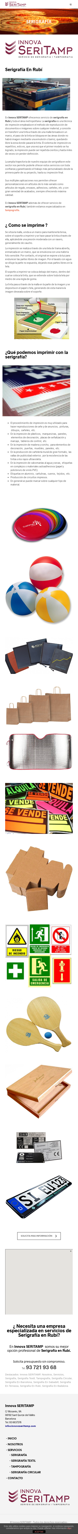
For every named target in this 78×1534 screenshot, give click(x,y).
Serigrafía (10, 1378)
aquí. (69, 1528)
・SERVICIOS (13, 1450)
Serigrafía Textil (26, 1378)
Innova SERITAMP (30, 1374)
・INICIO (11, 1438)
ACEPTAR (39, 1532)
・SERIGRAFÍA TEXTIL (22, 1461)
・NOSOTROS (14, 1444)
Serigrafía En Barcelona (18, 1382)
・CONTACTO (14, 1478)
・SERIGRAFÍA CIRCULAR (25, 1472)
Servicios (58, 1374)
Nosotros (47, 1374)
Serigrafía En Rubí (30, 1386)
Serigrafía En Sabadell (46, 1382)
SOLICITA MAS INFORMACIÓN (39, 1241)
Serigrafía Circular (62, 1378)
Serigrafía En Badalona (55, 1386)
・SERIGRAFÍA (18, 1455)
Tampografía (43, 1378)
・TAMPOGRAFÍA (20, 1466)
